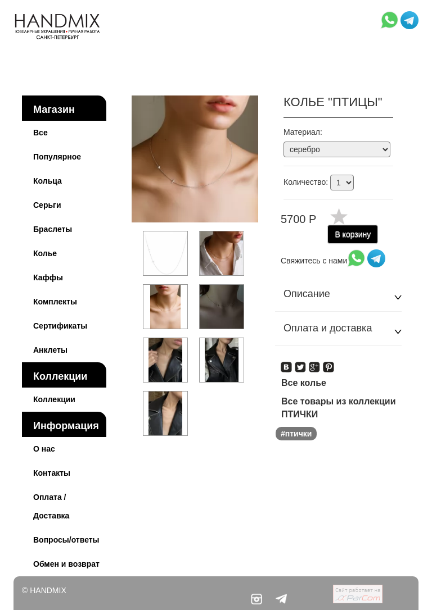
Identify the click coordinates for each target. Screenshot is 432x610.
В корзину (353, 234)
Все (40, 132)
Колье (45, 253)
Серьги (47, 205)
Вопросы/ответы (66, 539)
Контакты (51, 472)
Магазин (54, 109)
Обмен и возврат (66, 563)
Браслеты (52, 229)
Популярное (57, 156)
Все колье (303, 383)
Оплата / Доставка (51, 506)
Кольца (47, 180)
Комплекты (55, 301)
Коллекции (60, 376)
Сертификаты (60, 325)
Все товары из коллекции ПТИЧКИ (338, 408)
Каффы (48, 277)
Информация (66, 425)
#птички (296, 433)
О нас (44, 448)
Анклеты (50, 349)
